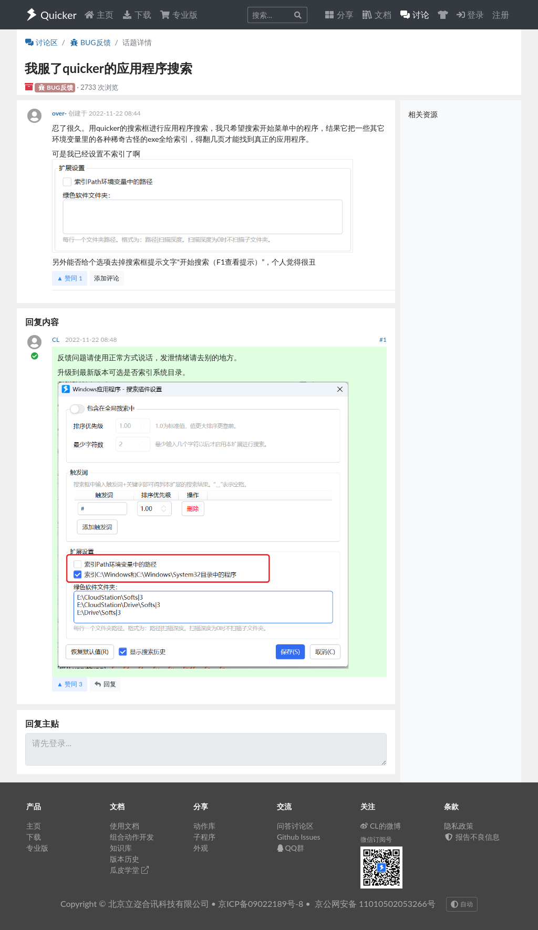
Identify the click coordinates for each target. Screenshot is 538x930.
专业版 (179, 14)
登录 (470, 14)
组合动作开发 (132, 836)
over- (60, 113)
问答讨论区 (295, 825)
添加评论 (106, 278)
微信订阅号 (376, 839)
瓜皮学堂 (129, 869)
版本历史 (124, 858)
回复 (105, 684)
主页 (98, 14)
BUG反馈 (90, 42)
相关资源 (423, 114)
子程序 (204, 836)
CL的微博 (380, 825)
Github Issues (298, 836)
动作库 (204, 825)
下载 (136, 14)
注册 (500, 14)
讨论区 (41, 42)
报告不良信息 (472, 836)
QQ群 (290, 847)
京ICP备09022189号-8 (260, 903)
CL (56, 339)
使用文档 (124, 825)
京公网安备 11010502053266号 (375, 903)
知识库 (121, 847)
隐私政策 (458, 825)
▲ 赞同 (69, 278)
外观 (200, 847)
